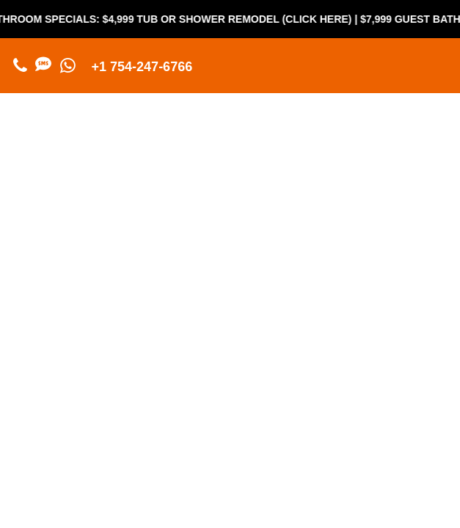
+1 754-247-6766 (142, 66)
